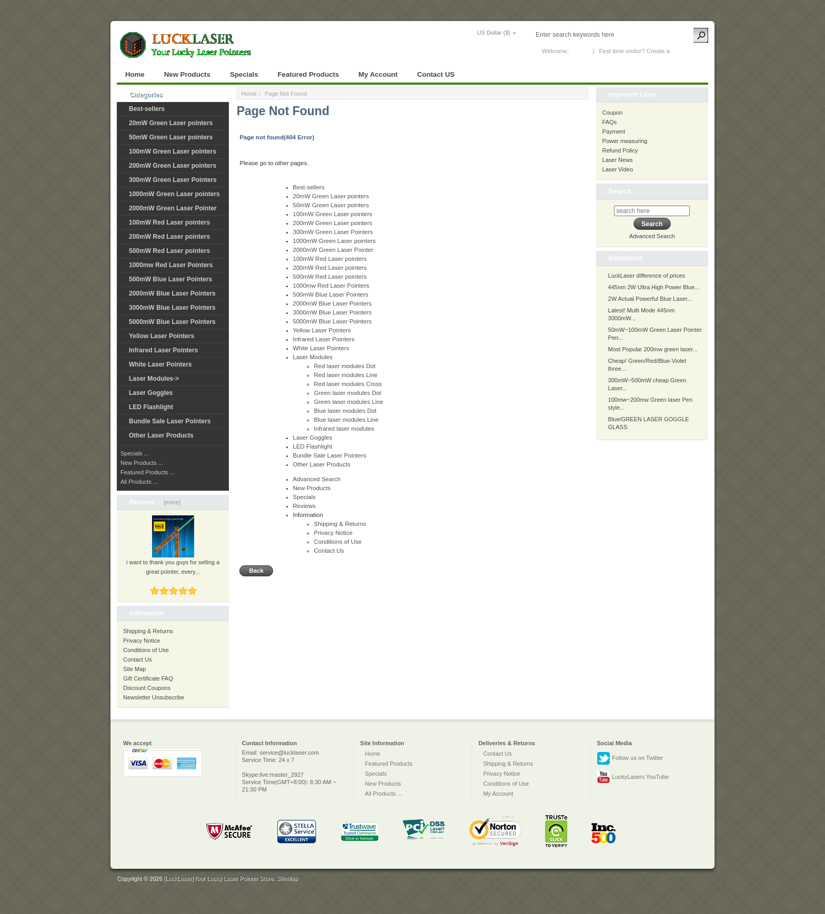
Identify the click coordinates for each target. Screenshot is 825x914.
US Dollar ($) (493, 32)
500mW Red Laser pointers (169, 251)
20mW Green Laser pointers (171, 123)
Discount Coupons (146, 688)
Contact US (436, 74)
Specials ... (134, 453)
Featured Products (308, 74)
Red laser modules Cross (348, 384)
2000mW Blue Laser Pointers (172, 293)
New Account (689, 51)
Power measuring (625, 141)
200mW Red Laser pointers (169, 236)
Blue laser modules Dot (345, 411)
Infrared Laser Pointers (163, 350)
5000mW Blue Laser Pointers (172, 322)
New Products (187, 74)
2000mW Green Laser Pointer (173, 208)
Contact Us (137, 659)
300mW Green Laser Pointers (173, 180)
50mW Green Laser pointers (171, 137)
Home (135, 74)
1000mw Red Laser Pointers (171, 265)
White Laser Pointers (160, 364)
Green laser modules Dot (347, 393)
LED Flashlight (151, 407)
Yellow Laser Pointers (161, 336)
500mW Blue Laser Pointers (170, 279)
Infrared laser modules (344, 428)
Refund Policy (620, 150)
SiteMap (287, 878)
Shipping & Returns (148, 631)
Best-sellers (147, 109)
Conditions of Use (146, 650)
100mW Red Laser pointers (169, 222)
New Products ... (141, 463)
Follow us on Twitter (630, 758)
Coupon (612, 112)
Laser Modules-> (154, 378)
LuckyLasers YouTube (633, 777)
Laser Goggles (151, 393)
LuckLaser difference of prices (647, 275)
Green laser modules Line (349, 402)
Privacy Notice (141, 640)
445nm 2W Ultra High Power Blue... (654, 287)
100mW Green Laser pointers (172, 151)
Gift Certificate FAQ (148, 678)
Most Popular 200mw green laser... (653, 349)
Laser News (617, 160)
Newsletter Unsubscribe (153, 697)
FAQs (609, 122)
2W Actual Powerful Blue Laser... (650, 299)
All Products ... (139, 482)
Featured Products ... (147, 472)
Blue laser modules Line (346, 420)
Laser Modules (313, 357)
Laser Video (617, 169)
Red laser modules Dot (345, 366)
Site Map (134, 669)
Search (620, 191)
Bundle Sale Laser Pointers (169, 421)
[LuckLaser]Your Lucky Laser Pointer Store (219, 878)
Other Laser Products (161, 435)
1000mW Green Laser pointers (174, 194)
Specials (244, 74)
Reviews (304, 506)
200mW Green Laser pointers (172, 165)
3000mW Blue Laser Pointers (172, 307)
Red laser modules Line (346, 375)
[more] (170, 502)
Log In (578, 51)
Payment (613, 131)
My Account (377, 74)
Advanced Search (317, 479)
